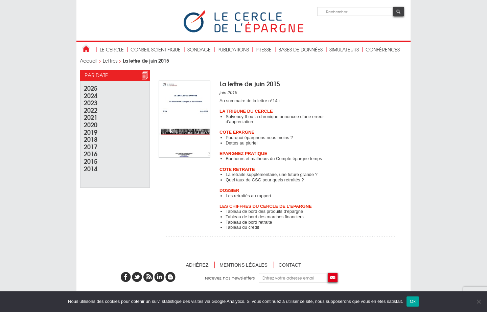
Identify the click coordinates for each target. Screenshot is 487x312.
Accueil (88, 60)
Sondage (199, 49)
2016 (90, 153)
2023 (90, 102)
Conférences (383, 49)
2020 (90, 124)
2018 (90, 138)
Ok (413, 301)
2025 (90, 87)
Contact (290, 265)
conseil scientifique (156, 49)
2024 (90, 95)
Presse (264, 49)
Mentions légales (243, 265)
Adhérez (197, 265)
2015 (90, 160)
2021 (90, 116)
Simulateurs (344, 49)
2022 (90, 109)
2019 (90, 131)
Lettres (110, 60)
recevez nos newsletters (232, 277)
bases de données (300, 49)
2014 (90, 168)
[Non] (478, 301)
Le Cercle (112, 49)
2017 (90, 146)
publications (233, 49)
